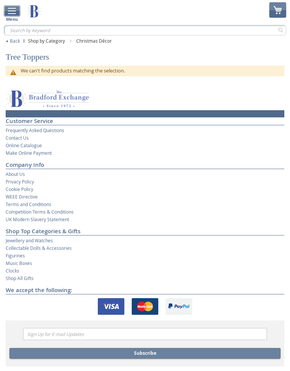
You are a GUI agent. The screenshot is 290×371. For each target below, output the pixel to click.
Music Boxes (19, 263)
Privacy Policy (20, 182)
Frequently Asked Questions (35, 130)
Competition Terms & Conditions (40, 212)
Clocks (12, 271)
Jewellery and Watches (29, 240)
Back (15, 41)
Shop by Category (47, 41)
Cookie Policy (19, 189)
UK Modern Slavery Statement (37, 219)
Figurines (15, 255)
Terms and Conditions (28, 204)
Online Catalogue (24, 145)
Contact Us (17, 138)
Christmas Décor (94, 41)
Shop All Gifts (20, 278)
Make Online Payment (29, 153)
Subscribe (145, 353)
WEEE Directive (22, 197)
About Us (15, 174)
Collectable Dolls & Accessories (39, 248)
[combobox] (145, 30)
